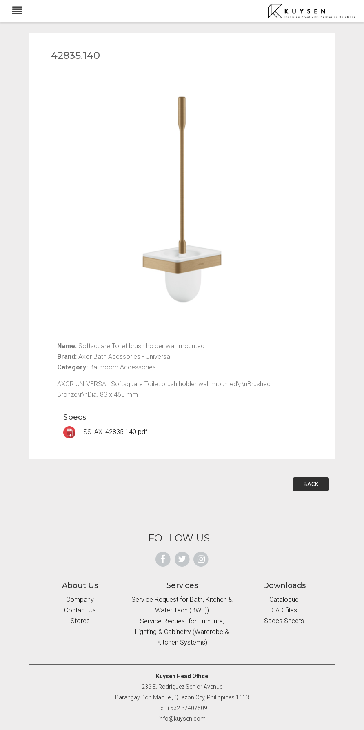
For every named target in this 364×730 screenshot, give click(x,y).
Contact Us (80, 610)
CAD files (284, 610)
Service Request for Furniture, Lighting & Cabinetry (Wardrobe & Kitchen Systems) (182, 631)
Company (80, 599)
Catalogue (284, 599)
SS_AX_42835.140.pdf (105, 432)
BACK (311, 484)
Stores (80, 621)
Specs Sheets (284, 621)
